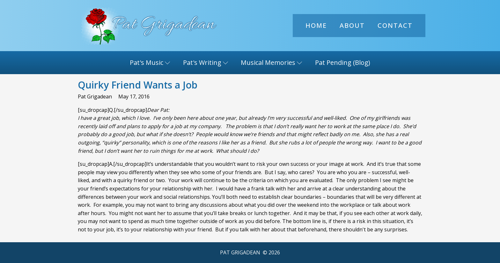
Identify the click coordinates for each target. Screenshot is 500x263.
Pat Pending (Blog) (342, 62)
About (352, 25)
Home (316, 25)
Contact (395, 25)
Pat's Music (150, 62)
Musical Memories (271, 62)
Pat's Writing (205, 62)
